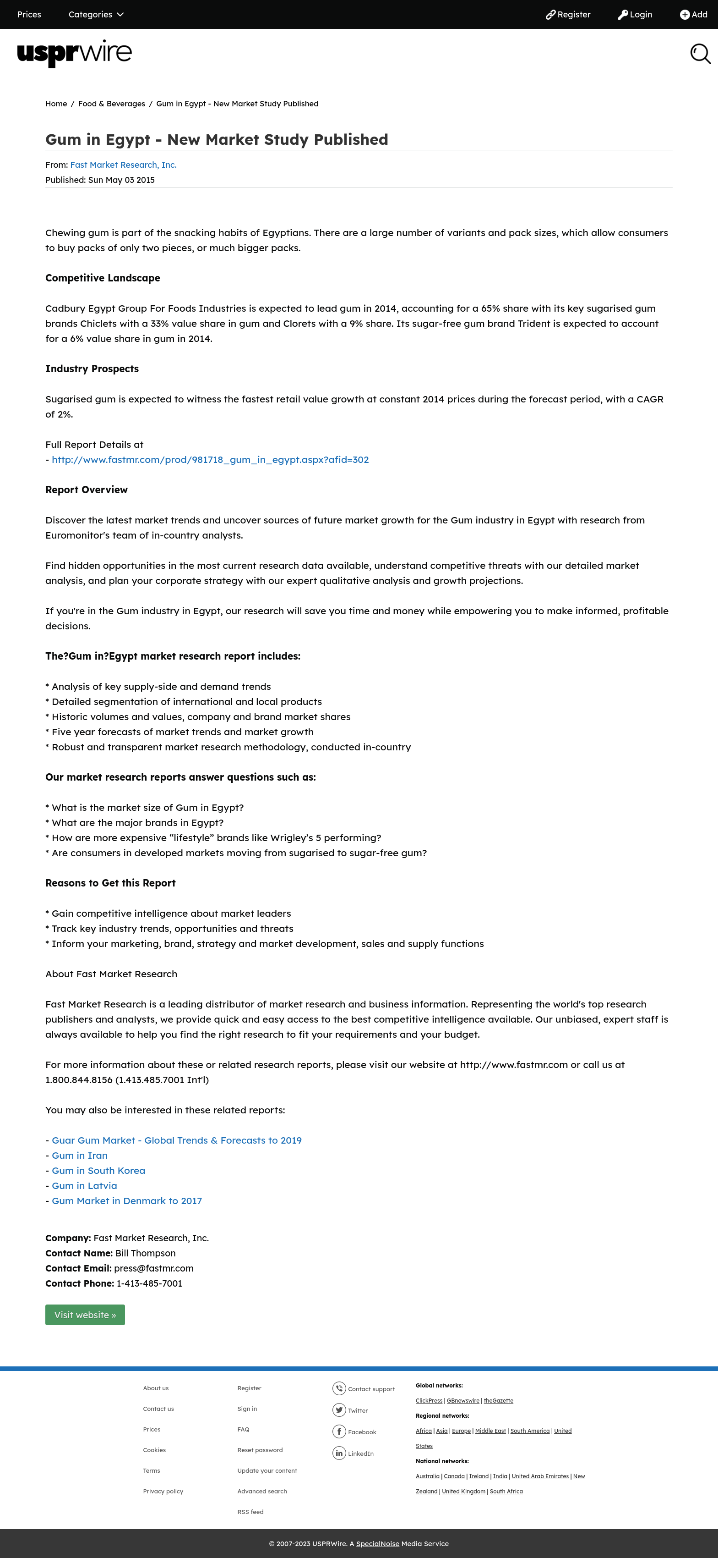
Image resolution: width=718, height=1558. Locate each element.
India (500, 1476)
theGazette (498, 1400)
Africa (424, 1430)
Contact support (363, 1389)
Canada (454, 1476)
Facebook (354, 1432)
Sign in (247, 1408)
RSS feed (251, 1511)
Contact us (158, 1408)
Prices (29, 14)
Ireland (479, 1476)
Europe (461, 1430)
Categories (96, 14)
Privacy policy (163, 1491)
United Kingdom (463, 1491)
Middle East (490, 1430)
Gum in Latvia (84, 1185)
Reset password (260, 1449)
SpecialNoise (377, 1543)
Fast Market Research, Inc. (123, 165)
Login (635, 14)
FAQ (244, 1429)
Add (694, 14)
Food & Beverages (112, 103)
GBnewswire (463, 1400)
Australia (428, 1476)
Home (56, 103)
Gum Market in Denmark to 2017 (127, 1200)
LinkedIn (353, 1453)
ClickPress (429, 1400)
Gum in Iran (80, 1155)
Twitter (350, 1410)
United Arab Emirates (540, 1476)
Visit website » (85, 1315)
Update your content (268, 1470)
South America (530, 1430)
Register (568, 14)
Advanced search (262, 1491)
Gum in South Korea (98, 1170)
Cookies (154, 1449)
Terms (151, 1470)
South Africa (506, 1491)
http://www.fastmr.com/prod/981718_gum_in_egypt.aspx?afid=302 (210, 459)
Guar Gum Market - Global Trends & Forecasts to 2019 (177, 1140)
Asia (442, 1430)
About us (156, 1388)
